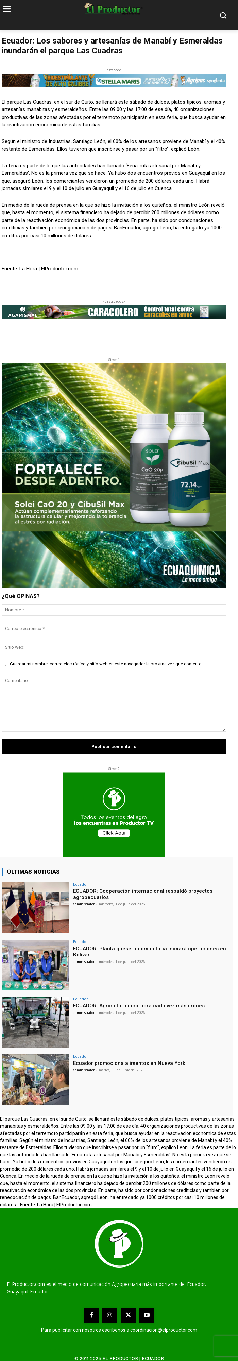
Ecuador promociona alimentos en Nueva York (129, 1063)
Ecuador (80, 884)
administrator (84, 904)
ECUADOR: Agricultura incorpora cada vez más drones (139, 1006)
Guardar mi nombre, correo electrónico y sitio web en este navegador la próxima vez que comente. (106, 663)
